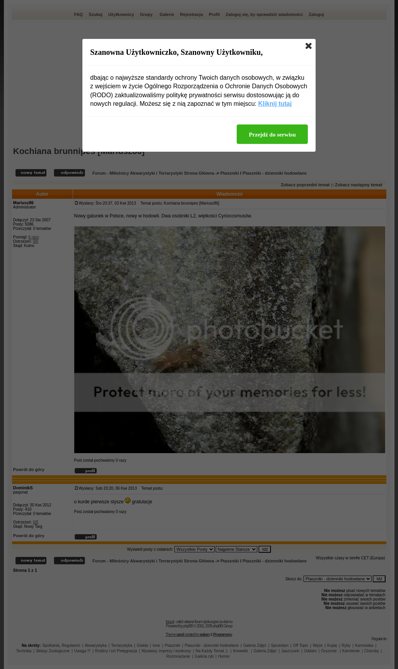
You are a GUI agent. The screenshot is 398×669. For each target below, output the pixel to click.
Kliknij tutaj (275, 103)
